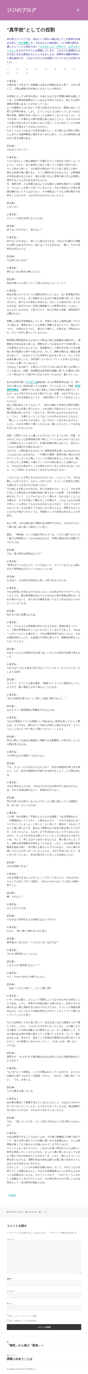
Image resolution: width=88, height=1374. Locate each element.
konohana (32, 1212)
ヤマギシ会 (32, 382)
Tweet (12, 1194)
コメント (11, 1239)
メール (10, 1291)
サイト (10, 1303)
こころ (44, 1212)
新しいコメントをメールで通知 (23, 1316)
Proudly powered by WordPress (21, 1369)
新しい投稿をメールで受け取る (23, 1320)
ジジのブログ (21, 10)
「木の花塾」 (23, 42)
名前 (9, 1278)
